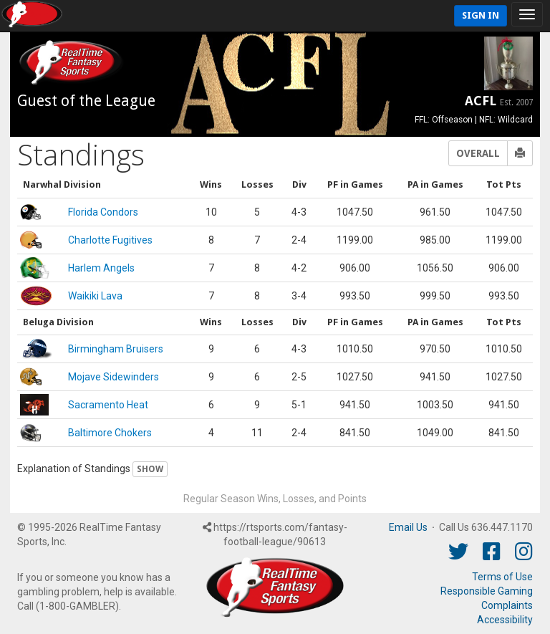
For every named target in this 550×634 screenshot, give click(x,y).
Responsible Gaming (486, 591)
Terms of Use (502, 576)
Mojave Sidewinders (113, 377)
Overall (478, 153)
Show (150, 469)
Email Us (408, 527)
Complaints (507, 605)
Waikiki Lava (95, 296)
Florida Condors (103, 212)
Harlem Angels (101, 268)
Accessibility (505, 619)
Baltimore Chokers (110, 432)
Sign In (480, 15)
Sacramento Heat (108, 404)
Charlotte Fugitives (110, 240)
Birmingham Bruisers (115, 349)
